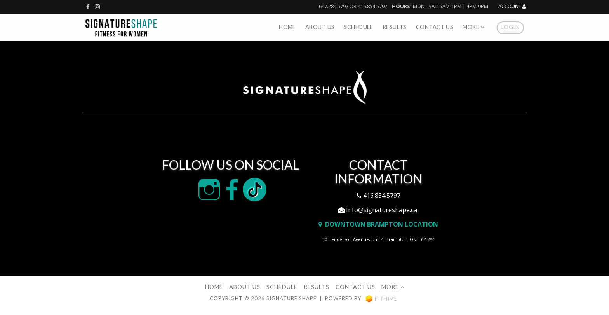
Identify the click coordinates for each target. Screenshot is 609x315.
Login (510, 27)
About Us (319, 27)
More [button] (473, 27)
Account (512, 6)
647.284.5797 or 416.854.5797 (353, 6)
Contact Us (434, 27)
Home (287, 27)
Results (395, 27)
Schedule (358, 27)
